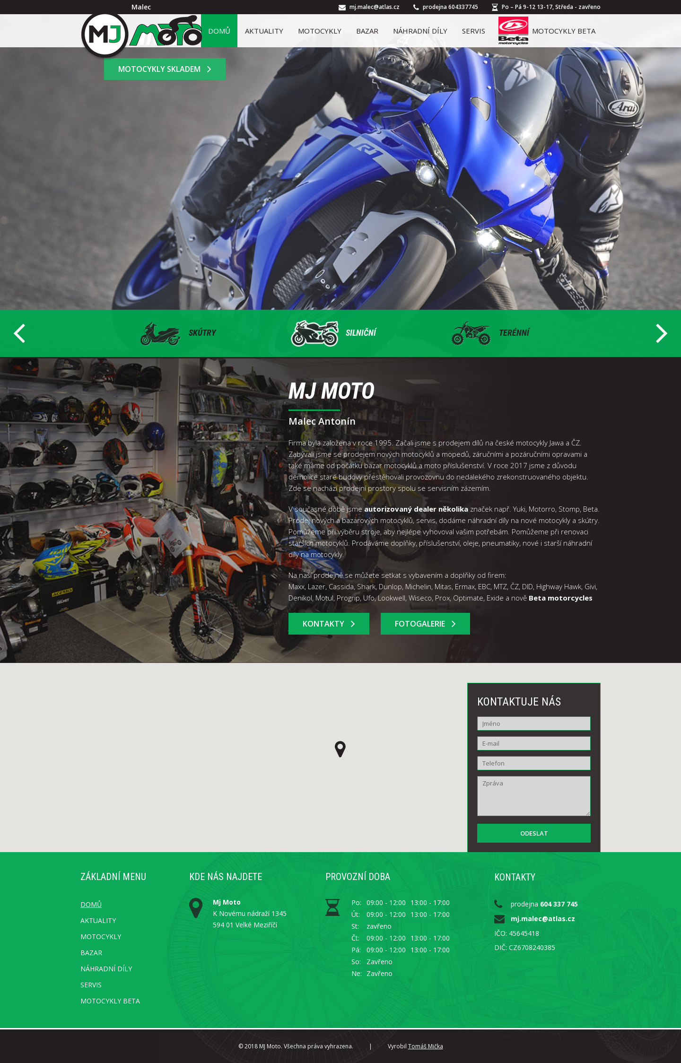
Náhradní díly (420, 30)
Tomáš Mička (425, 1046)
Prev (19, 333)
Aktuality (264, 30)
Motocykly (319, 30)
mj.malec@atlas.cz (374, 7)
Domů (219, 30)
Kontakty (329, 624)
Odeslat (534, 833)
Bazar (367, 30)
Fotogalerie (425, 624)
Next (661, 333)
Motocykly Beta (546, 31)
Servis (473, 30)
